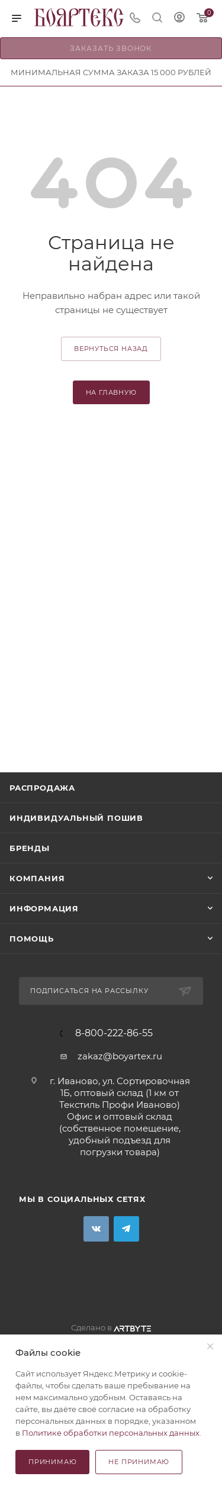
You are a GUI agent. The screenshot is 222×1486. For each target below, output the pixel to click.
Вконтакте (96, 1229)
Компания (37, 878)
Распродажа (42, 787)
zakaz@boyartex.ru (120, 1056)
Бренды (29, 848)
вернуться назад (111, 348)
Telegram (126, 1229)
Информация (44, 908)
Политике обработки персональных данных (111, 1432)
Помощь (31, 938)
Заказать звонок (111, 48)
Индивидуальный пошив (76, 818)
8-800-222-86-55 (114, 1033)
